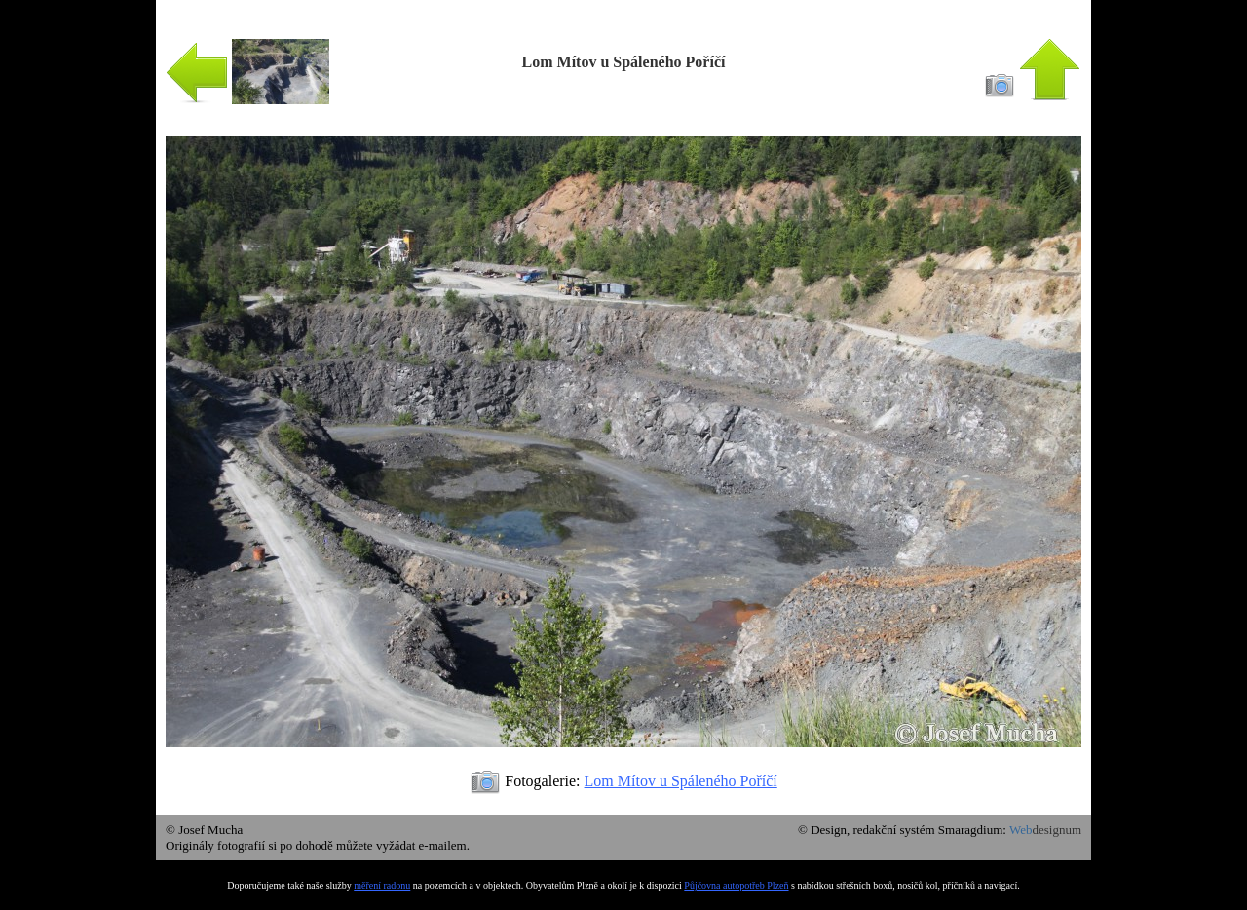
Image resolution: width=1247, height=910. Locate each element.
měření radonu (382, 885)
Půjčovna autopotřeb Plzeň (736, 885)
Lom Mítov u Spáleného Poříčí (681, 781)
